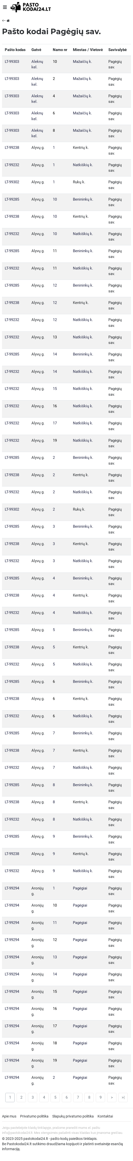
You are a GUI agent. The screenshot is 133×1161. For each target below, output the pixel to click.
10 (55, 61)
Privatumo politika (34, 1116)
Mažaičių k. (82, 61)
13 (55, 337)
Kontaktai (105, 1116)
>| (123, 1097)
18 (55, 1043)
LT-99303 (12, 61)
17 (55, 423)
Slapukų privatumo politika (73, 1116)
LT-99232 (12, 165)
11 (55, 251)
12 (55, 285)
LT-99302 (12, 182)
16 (55, 406)
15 (55, 388)
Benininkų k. (83, 199)
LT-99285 (12, 199)
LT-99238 (12, 147)
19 (55, 440)
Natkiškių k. (83, 165)
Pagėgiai (80, 888)
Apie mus (9, 1116)
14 (55, 354)
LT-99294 (12, 888)
